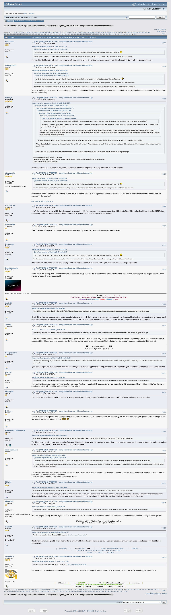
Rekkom (8, 411)
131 (72, 34)
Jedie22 (8, 303)
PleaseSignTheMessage (15, 430)
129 (66, 34)
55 (25, 32)
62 (40, 32)
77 (73, 32)
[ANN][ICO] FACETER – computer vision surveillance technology (86, 26)
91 (103, 32)
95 (112, 32)
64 (45, 32)
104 (136, 32)
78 (75, 32)
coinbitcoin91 (10, 65)
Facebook (110, 552)
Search (21, 20)
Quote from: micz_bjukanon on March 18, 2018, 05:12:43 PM (51, 103)
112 (14, 34)
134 (81, 34)
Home (10, 20)
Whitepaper (63, 548)
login (25, 13)
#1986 (164, 226)
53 (21, 32)
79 (77, 32)
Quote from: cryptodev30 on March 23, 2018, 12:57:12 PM (50, 532)
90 (101, 32)
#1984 (164, 174)
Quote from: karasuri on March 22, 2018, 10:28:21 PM (50, 49)
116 (26, 34)
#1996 (164, 451)
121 (41, 34)
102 (130, 32)
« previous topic (160, 29)
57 (30, 32)
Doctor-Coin (10, 205)
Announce (135, 548)
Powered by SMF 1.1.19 (73, 611)
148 (124, 34)
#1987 (164, 245)
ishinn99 (8, 527)
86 (93, 32)
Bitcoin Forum (9, 26)
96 (114, 32)
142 (105, 34)
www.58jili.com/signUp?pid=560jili (42, 201)
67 (51, 32)
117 (29, 34)
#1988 (164, 269)
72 (62, 32)
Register (34, 20)
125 (54, 34)
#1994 (164, 412)
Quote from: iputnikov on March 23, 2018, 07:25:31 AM (49, 46)
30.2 (30, 17)
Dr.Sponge (9, 244)
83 (86, 32)
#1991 (164, 354)
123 (48, 34)
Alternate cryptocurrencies (26, 26)
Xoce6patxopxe (11, 268)
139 (96, 34)
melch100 (9, 502)
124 (51, 34)
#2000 (164, 557)
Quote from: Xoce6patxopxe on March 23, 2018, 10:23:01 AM (51, 358)
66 (49, 32)
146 (117, 34)
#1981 (164, 42)
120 (38, 34)
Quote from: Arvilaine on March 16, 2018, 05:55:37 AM (57, 116)
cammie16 (9, 556)
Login (28, 20)
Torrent (34, 17)
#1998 (164, 503)
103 (133, 32)
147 (121, 34)
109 (5, 34)
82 (84, 32)
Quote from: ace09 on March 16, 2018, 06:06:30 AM (55, 113)
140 (99, 34)
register (31, 13)
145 (115, 34)
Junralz (8, 325)
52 (19, 32)
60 (36, 32)
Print (163, 34)
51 (17, 32)
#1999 (164, 528)
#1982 (164, 66)
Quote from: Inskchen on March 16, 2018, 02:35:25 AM (59, 118)
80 (80, 32)
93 (108, 32)
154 (134, 34)
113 (17, 34)
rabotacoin (9, 42)
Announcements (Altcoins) (48, 26)
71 (60, 32)
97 (117, 32)
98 (119, 32)
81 (82, 32)
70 (58, 32)
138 (93, 34)
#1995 (164, 431)
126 (57, 34)
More (41, 20)
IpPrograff (9, 392)
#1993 (164, 393)
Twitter (100, 552)
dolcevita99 (10, 225)
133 (78, 34)
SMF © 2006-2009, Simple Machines (94, 611)
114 (20, 34)
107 (145, 32)
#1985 (164, 206)
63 (43, 32)
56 (27, 32)
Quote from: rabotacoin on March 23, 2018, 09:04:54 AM (50, 70)
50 (14, 32)
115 (23, 34)
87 (95, 32)
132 (75, 34)
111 (11, 34)
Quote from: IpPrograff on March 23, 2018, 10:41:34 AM (49, 435)
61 (38, 32)
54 (23, 32)
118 (32, 34)
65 (47, 32)
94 (110, 32)
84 (88, 32)
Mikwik (8, 482)
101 (127, 32)
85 (90, 32)
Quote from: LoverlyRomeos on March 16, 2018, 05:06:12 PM (55, 108)
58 (32, 32)
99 (121, 32)
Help (16, 20)
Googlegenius (11, 353)
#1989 (164, 304)
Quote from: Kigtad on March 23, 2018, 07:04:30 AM (48, 308)
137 (90, 34)
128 (63, 34)
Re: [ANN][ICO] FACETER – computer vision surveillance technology (64, 42)
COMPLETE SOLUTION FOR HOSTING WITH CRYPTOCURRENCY (99, 550)
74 (67, 32)
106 (142, 32)
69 (56, 32)
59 (34, 32)
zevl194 (8, 372)
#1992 (164, 373)
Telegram (90, 552)
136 (87, 34)
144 (111, 34)
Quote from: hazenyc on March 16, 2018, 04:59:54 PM (54, 110)
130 (69, 34)
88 (97, 32)
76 (71, 32)
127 (60, 34)
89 (99, 32)
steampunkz (10, 173)
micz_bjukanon (11, 450)
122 (45, 34)
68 (54, 32)
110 (8, 34)
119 (35, 34)
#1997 (164, 483)
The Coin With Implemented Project (112, 548)
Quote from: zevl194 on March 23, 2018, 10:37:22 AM (48, 455)
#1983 (164, 99)
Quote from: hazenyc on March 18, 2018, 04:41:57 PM (51, 105)
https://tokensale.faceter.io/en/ (77, 535)
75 (69, 32)
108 (148, 32)
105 (139, 32)
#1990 (164, 326)
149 (127, 34)
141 (102, 34)
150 (130, 34)
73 (64, 32)
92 (106, 32)
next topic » (161, 31)
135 (84, 34)
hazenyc (8, 98)
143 (108, 34)
